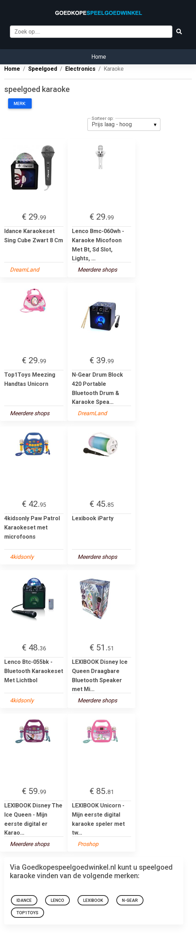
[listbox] (123, 124)
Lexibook (93, 900)
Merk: (20, 103)
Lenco (57, 900)
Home (98, 56)
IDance (24, 900)
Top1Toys (27, 912)
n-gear (130, 900)
